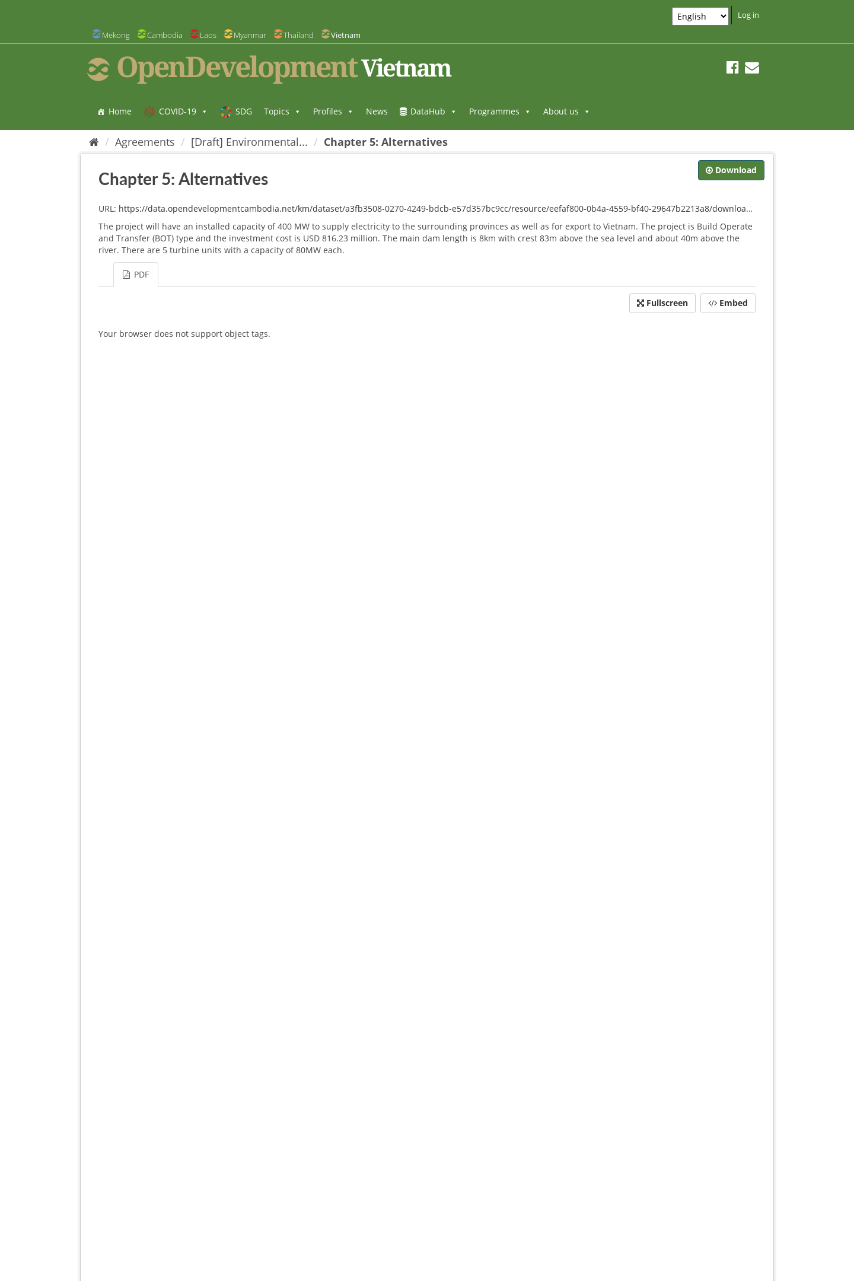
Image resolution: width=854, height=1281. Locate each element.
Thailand (298, 35)
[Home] (94, 142)
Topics (282, 111)
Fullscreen (662, 302)
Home (120, 111)
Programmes (500, 111)
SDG (243, 111)
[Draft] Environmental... (249, 142)
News (377, 111)
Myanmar (250, 35)
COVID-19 (183, 111)
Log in (748, 14)
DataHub (433, 111)
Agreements (145, 142)
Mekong (116, 35)
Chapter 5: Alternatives (386, 142)
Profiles (333, 111)
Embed (728, 302)
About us (567, 111)
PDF (136, 274)
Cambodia (165, 35)
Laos (208, 35)
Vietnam (346, 35)
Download (731, 170)
